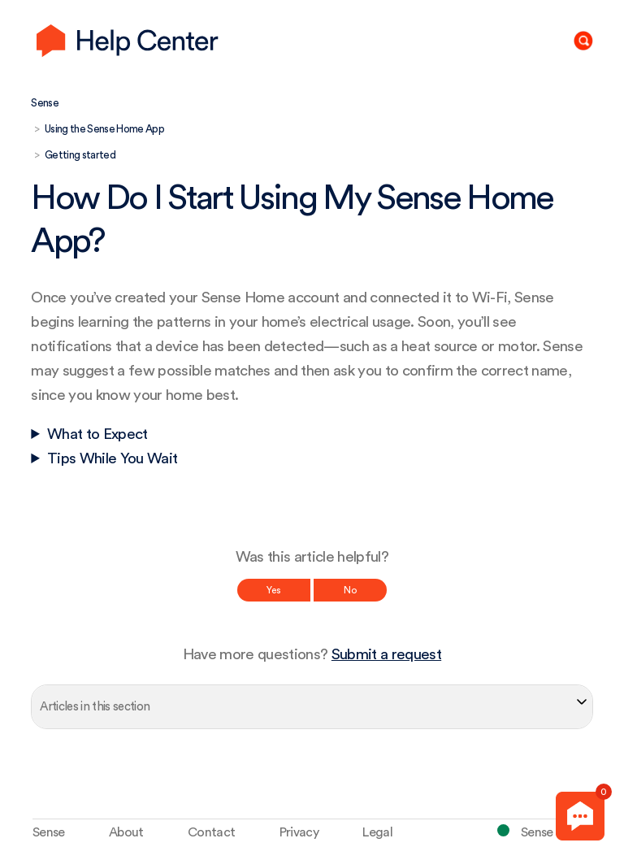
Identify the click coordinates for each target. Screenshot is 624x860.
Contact (211, 832)
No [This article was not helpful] (350, 590)
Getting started (80, 155)
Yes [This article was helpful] (273, 590)
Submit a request (386, 654)
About (126, 832)
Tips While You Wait (112, 459)
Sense (44, 103)
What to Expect (97, 434)
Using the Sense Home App (104, 129)
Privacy (299, 832)
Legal (377, 832)
